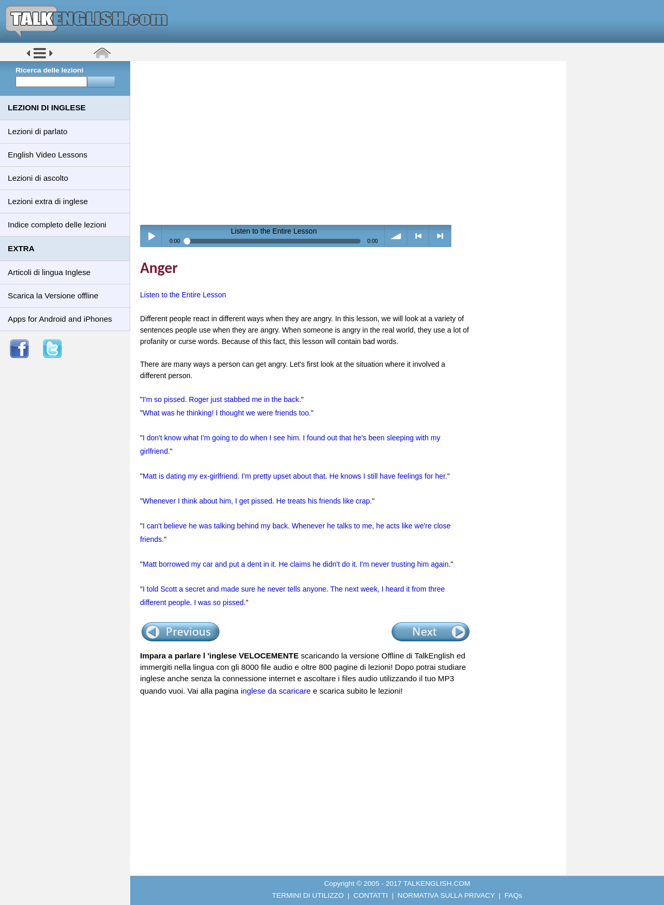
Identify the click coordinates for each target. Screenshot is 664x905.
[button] (39, 58)
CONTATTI (370, 895)
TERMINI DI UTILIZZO (307, 895)
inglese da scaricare (276, 690)
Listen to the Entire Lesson (183, 295)
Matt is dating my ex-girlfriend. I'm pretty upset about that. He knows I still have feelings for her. (295, 476)
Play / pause (151, 236)
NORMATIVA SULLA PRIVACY (445, 895)
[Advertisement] (351, 142)
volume (396, 236)
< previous (418, 236)
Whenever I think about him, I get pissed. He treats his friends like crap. (257, 501)
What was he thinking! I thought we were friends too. (227, 413)
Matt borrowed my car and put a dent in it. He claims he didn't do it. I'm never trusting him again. (297, 564)
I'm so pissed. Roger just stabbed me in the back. (222, 399)
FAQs (513, 895)
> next (440, 236)
